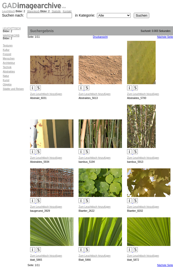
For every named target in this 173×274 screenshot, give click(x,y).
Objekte (7, 84)
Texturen (8, 45)
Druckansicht (100, 36)
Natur (6, 75)
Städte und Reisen (13, 89)
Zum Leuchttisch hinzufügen (46, 94)
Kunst (6, 80)
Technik (7, 67)
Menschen (9, 58)
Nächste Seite (165, 36)
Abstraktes (9, 71)
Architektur (9, 62)
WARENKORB (11, 35)
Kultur (6, 49)
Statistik (56, 11)
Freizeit (7, 54)
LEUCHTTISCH (12, 28)
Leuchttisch (8, 11)
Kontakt (67, 11)
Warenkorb (33, 11)
